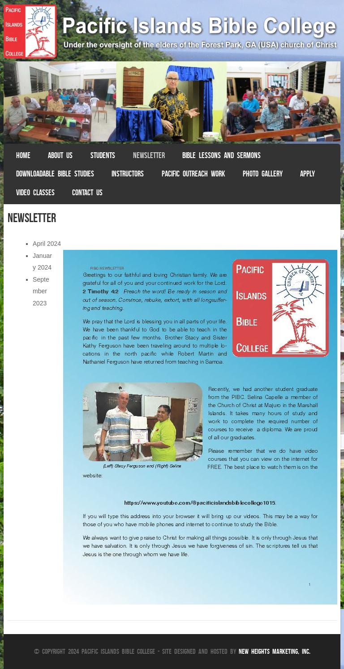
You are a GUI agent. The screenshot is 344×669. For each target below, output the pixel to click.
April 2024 (47, 243)
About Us (60, 155)
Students (102, 155)
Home (23, 155)
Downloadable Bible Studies (55, 173)
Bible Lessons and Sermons (221, 155)
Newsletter (149, 155)
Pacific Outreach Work (193, 173)
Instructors (128, 173)
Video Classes (35, 192)
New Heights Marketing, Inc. (274, 651)
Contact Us (87, 192)
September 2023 (41, 291)
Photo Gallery (263, 173)
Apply (307, 173)
